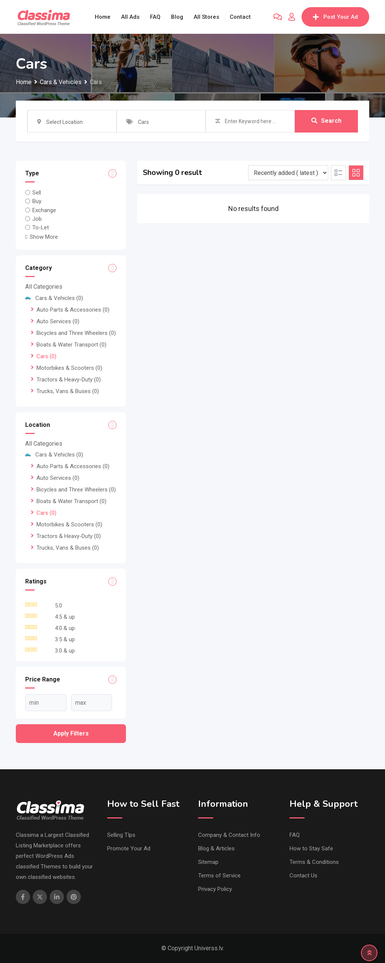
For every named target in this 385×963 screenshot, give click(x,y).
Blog (177, 17)
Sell (36, 192)
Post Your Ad (335, 17)
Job (37, 219)
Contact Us (303, 875)
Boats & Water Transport (71, 344)
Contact (240, 17)
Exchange (44, 209)
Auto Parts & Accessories (72, 309)
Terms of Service (219, 875)
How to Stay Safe (311, 848)
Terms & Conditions (314, 862)
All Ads (130, 17)
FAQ (155, 17)
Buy (36, 201)
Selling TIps (121, 835)
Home (103, 17)
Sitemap (208, 862)
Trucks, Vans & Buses (67, 391)
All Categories (43, 286)
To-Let (40, 227)
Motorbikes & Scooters (69, 368)
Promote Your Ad (128, 848)
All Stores (206, 17)
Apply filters (71, 733)
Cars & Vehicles (54, 298)
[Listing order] (288, 172)
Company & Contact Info (229, 835)
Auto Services (57, 321)
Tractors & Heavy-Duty (68, 379)
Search (326, 121)
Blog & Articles (216, 848)
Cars (46, 356)
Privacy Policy (215, 889)
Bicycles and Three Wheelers (76, 333)
